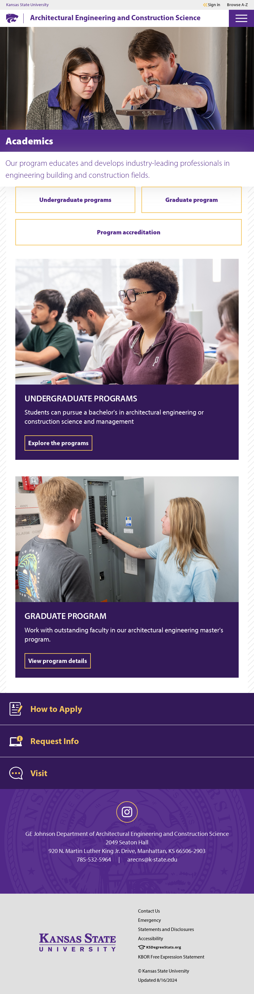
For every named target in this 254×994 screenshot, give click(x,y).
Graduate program (191, 199)
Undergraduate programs (75, 199)
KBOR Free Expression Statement (171, 957)
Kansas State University (27, 4)
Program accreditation (128, 232)
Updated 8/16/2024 (157, 980)
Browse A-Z (237, 4)
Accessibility (150, 938)
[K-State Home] (12, 18)
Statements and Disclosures (166, 929)
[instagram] (127, 812)
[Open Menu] (241, 18)
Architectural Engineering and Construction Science (115, 17)
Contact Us (149, 911)
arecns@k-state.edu (152, 859)
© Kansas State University (163, 971)
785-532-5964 (94, 859)
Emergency (149, 920)
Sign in (214, 4)
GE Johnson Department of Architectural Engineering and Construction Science (127, 833)
